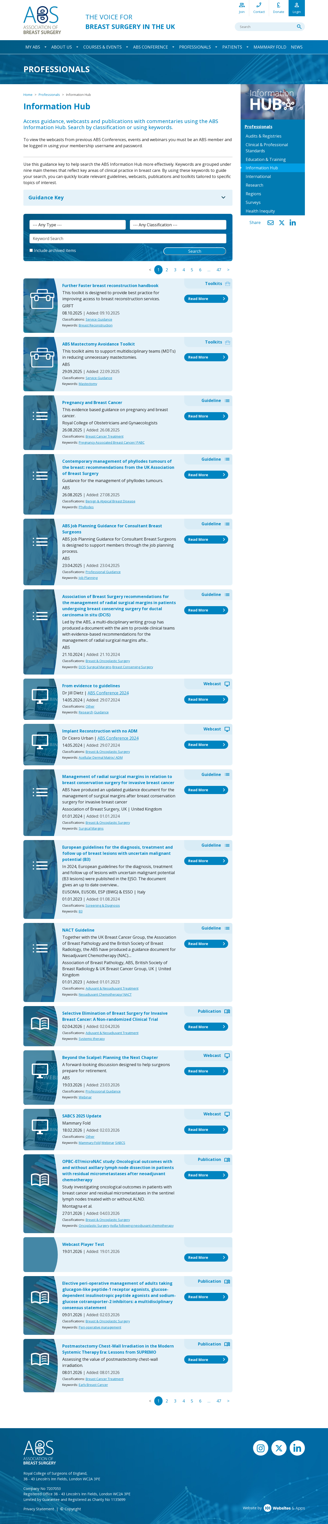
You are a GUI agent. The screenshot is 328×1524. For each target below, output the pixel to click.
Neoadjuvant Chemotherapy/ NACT (105, 994)
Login (297, 8)
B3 (81, 911)
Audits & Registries (264, 136)
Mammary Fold (270, 47)
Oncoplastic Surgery (94, 1225)
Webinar (85, 1097)
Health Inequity (260, 211)
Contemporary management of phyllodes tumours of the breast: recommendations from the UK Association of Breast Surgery (118, 467)
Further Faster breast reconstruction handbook (110, 286)
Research (86, 712)
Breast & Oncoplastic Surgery (108, 661)
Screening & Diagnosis (103, 905)
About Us (61, 47)
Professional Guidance (103, 572)
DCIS (82, 667)
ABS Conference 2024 (108, 693)
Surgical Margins (99, 667)
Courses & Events (102, 47)
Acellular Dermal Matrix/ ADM (101, 758)
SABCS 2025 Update (81, 1116)
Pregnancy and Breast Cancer (92, 403)
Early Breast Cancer (93, 1385)
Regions (253, 194)
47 (218, 270)
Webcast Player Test (83, 1245)
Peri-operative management (100, 1327)
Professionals (195, 47)
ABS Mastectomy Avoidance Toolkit (98, 344)
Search (194, 251)
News (297, 47)
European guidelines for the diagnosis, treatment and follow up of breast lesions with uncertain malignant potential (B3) (117, 853)
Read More (207, 299)
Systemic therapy (92, 1039)
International (258, 176)
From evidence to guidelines (91, 686)
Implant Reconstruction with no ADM (99, 731)
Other (90, 706)
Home (28, 94)
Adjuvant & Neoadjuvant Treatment (112, 989)
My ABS (32, 47)
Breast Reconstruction (96, 325)
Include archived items (55, 250)
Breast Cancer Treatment (104, 437)
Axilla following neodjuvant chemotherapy (142, 1225)
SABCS (120, 1143)
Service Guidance (99, 319)
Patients (232, 47)
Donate (278, 8)
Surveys (253, 202)
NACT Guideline (78, 930)
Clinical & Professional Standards (267, 148)
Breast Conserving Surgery (132, 667)
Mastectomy (88, 384)
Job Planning (88, 578)
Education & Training (266, 159)
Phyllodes (86, 507)
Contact (259, 8)
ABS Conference (150, 47)
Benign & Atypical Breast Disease (110, 501)
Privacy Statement (38, 1509)
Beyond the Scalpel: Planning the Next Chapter (110, 1057)
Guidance (101, 712)
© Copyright (70, 1509)
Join (242, 8)
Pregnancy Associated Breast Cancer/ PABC (112, 442)
